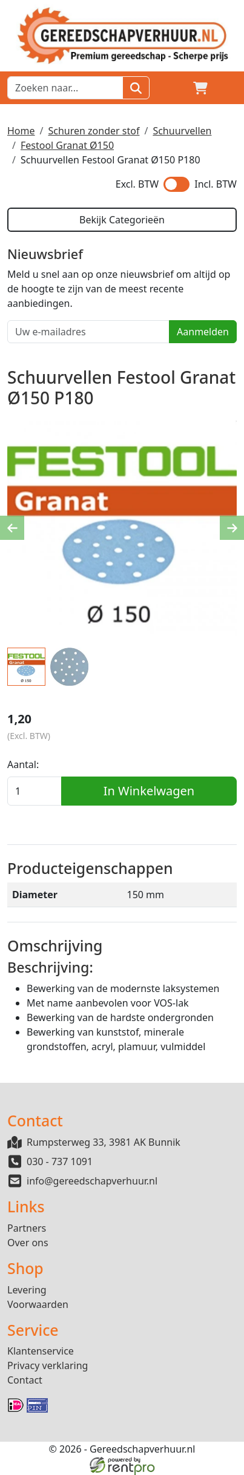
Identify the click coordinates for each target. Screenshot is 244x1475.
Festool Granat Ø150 (67, 145)
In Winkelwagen (149, 791)
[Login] (171, 87)
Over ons (27, 1242)
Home (21, 130)
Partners (26, 1228)
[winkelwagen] (200, 87)
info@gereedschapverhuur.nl (92, 1181)
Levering (27, 1289)
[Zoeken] (136, 87)
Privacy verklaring (47, 1365)
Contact (24, 1380)
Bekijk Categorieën (122, 219)
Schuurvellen (182, 130)
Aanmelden (203, 331)
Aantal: (23, 764)
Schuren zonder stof (93, 130)
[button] (229, 87)
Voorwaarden (37, 1304)
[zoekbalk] (65, 87)
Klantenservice (40, 1351)
